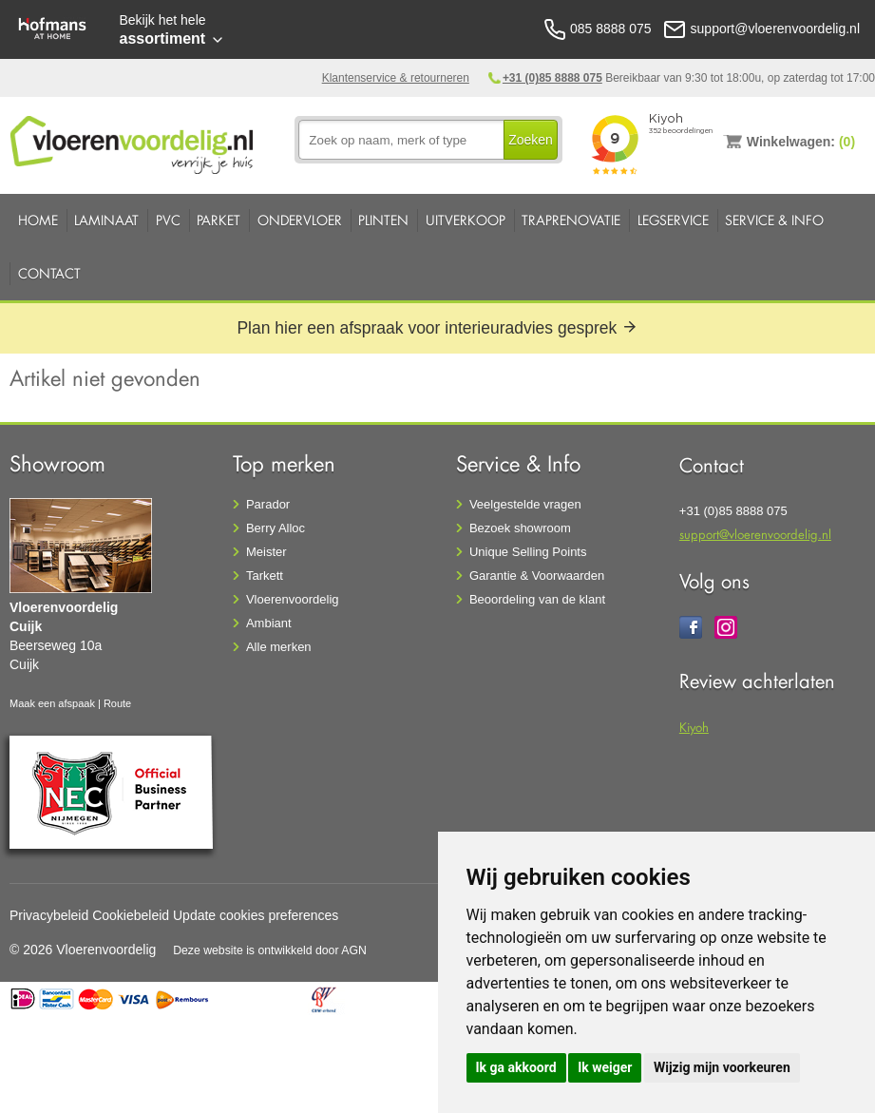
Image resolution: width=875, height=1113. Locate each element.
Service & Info (774, 220)
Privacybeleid (49, 915)
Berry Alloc (275, 528)
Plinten (383, 220)
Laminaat (106, 220)
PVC (168, 220)
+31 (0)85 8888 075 (552, 78)
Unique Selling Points (528, 552)
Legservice (673, 220)
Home (38, 220)
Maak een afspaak (52, 703)
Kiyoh (694, 727)
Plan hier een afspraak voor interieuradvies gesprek (437, 327)
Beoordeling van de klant (537, 599)
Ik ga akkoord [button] (516, 1067)
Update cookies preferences (255, 915)
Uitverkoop (465, 220)
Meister (266, 552)
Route (117, 703)
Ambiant (269, 623)
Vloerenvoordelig (292, 599)
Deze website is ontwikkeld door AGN (270, 950)
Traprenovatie (571, 220)
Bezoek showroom (520, 528)
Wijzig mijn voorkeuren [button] (722, 1067)
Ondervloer (299, 220)
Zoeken (530, 139)
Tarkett (264, 575)
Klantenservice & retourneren (395, 78)
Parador (268, 504)
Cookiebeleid (130, 915)
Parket (218, 220)
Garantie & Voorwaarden (536, 575)
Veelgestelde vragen (525, 504)
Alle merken (279, 647)
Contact (49, 273)
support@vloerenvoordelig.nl (755, 534)
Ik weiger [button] (605, 1067)
